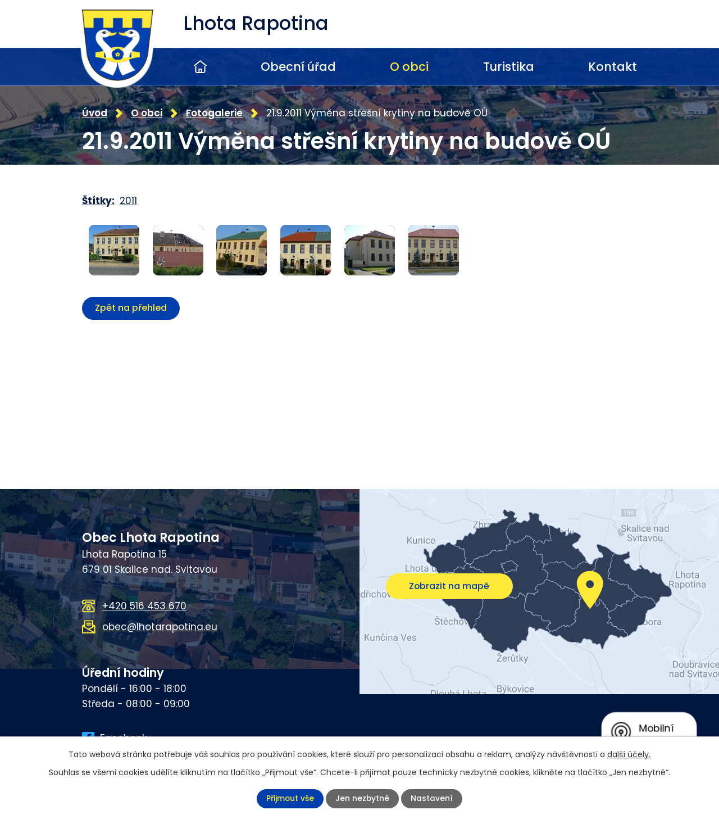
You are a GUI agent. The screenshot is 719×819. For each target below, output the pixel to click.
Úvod (200, 66)
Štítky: (98, 200)
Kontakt (612, 66)
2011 (128, 200)
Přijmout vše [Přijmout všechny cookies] (290, 798)
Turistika (508, 66)
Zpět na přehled (130, 307)
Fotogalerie (214, 112)
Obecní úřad (298, 66)
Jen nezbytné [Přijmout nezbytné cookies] (362, 798)
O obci (409, 66)
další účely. (628, 754)
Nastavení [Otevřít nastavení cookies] (432, 798)
